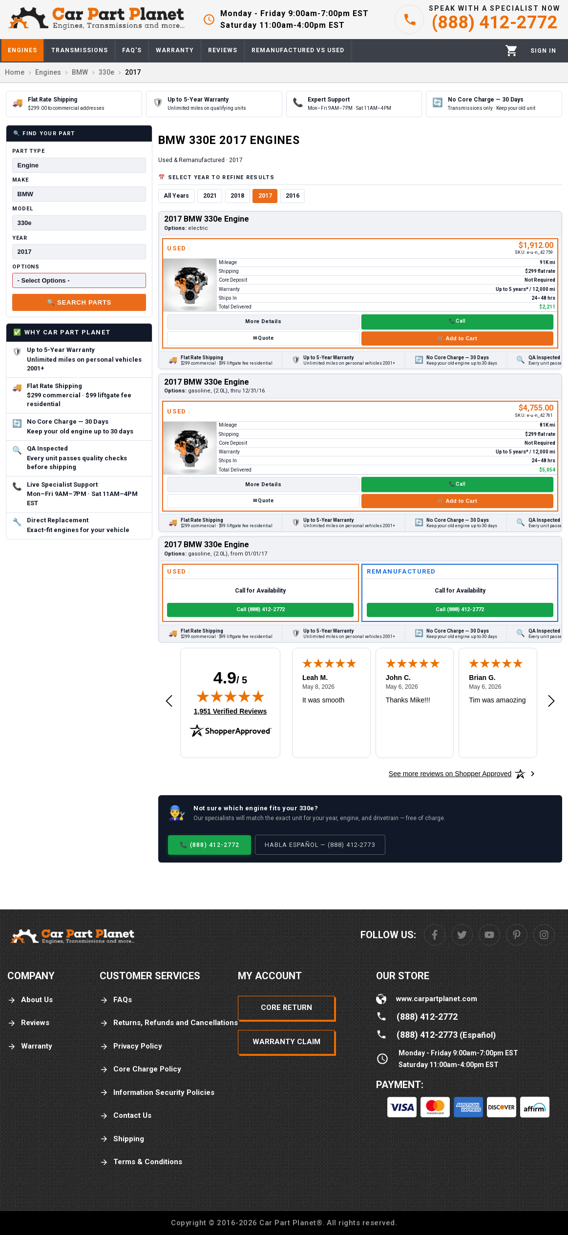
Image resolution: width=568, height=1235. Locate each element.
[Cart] (512, 51)
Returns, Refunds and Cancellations (169, 1023)
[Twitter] (462, 935)
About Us (30, 1000)
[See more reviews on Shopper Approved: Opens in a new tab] (450, 773)
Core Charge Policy (140, 1069)
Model (22, 209)
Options (26, 267)
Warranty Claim (286, 1041)
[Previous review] (169, 701)
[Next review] (551, 701)
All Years (176, 195)
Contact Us (125, 1115)
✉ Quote (263, 338)
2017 (265, 195)
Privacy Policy (131, 1046)
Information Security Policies (157, 1092)
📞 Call (457, 321)
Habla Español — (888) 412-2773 (320, 844)
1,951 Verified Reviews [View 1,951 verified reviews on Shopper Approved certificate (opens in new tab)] (230, 710)
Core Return (286, 1007)
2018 (237, 195)
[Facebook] (434, 935)
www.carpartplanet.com (436, 998)
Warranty (29, 1046)
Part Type (28, 151)
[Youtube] (489, 935)
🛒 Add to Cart (457, 338)
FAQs (116, 1000)
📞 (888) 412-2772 (209, 844)
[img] (230, 696)
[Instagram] (544, 935)
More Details (263, 321)
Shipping (122, 1139)
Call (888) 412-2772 (260, 609)
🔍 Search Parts (79, 302)
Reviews (28, 1023)
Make (20, 180)
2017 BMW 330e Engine (206, 219)
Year (19, 238)
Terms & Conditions (141, 1162)
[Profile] (543, 51)
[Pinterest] (516, 935)
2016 (292, 195)
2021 (210, 195)
